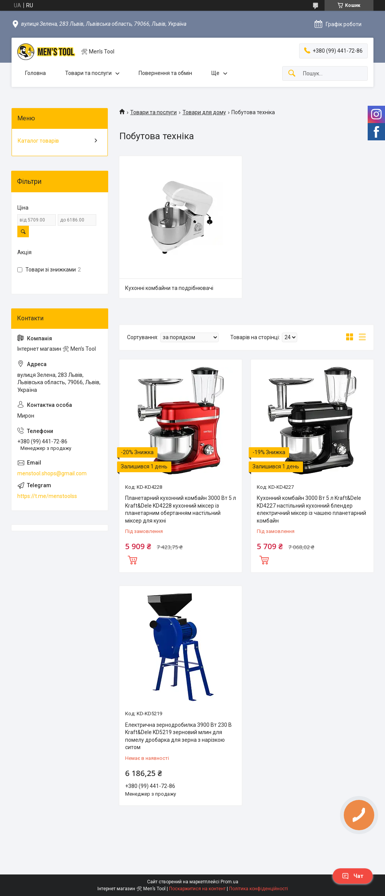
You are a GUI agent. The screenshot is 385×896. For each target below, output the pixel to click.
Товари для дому (204, 112)
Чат (352, 876)
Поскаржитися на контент (197, 888)
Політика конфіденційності (258, 888)
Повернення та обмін (165, 73)
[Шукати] (291, 74)
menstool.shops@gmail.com (52, 473)
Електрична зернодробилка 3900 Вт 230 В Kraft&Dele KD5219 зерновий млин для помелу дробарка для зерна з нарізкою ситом (178, 736)
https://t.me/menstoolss (47, 496)
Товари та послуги (88, 73)
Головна (35, 73)
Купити (132, 559)
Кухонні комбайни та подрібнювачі (169, 288)
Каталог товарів (38, 141)
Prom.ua (229, 881)
